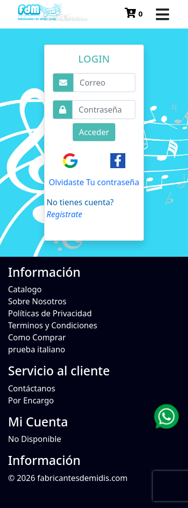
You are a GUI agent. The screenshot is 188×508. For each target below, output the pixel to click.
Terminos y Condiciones (52, 325)
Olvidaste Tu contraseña (94, 182)
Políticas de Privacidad (50, 313)
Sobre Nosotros (37, 301)
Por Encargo (31, 400)
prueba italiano (36, 349)
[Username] (104, 82)
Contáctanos (31, 388)
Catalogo (25, 289)
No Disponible (34, 438)
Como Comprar (37, 337)
